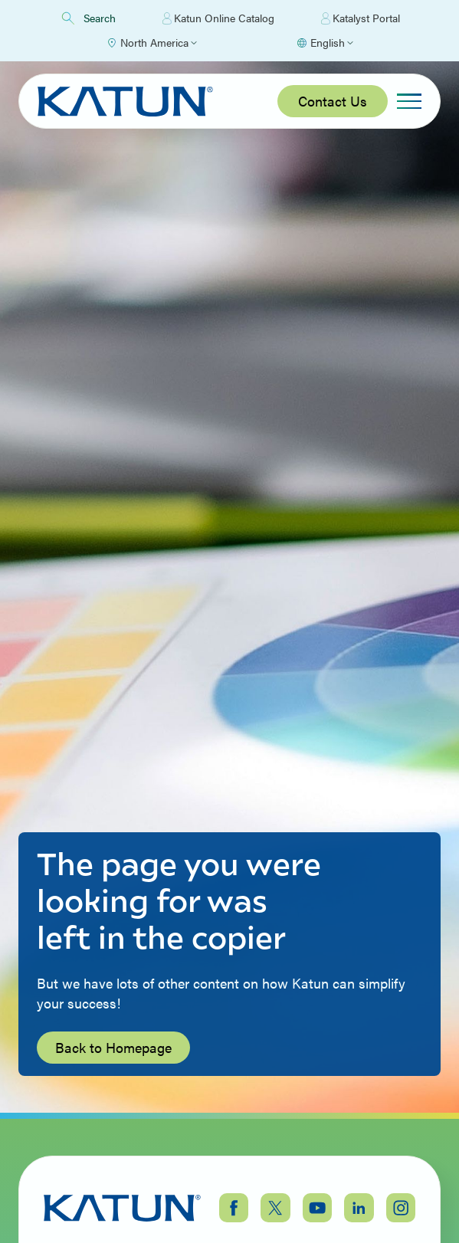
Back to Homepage (113, 1047)
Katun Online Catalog (218, 18)
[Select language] (324, 43)
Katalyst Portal (360, 18)
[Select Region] (151, 43)
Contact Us (332, 100)
